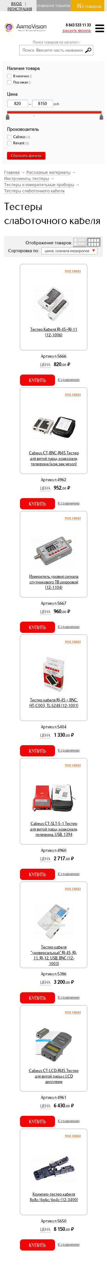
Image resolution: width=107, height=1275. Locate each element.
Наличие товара (23, 68)
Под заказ (73, 270)
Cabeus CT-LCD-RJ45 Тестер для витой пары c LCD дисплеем (54, 1076)
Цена (45, 364)
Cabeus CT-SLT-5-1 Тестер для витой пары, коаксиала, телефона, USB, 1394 (54, 829)
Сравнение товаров (55, 6)
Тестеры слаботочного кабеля (34, 190)
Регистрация (20, 9)
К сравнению (68, 379)
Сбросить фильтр (26, 155)
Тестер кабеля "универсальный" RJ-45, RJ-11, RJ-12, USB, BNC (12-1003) (54, 955)
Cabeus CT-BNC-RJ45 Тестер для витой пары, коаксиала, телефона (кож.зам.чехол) (54, 458)
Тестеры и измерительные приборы (39, 184)
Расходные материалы (48, 172)
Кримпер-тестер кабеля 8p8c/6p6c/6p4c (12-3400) (54, 1197)
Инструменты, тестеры (26, 178)
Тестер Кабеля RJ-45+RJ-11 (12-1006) (53, 332)
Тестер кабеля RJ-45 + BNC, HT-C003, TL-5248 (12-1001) (53, 702)
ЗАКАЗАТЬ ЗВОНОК (76, 31)
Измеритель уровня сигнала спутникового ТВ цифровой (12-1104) (53, 582)
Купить (37, 380)
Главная (12, 172)
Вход (16, 3)
